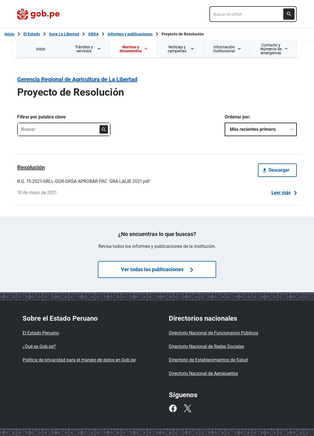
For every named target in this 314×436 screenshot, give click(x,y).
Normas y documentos (134, 49)
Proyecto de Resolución (183, 34)
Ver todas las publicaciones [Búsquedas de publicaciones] (157, 269)
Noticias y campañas (181, 49)
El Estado (31, 34)
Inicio (40, 49)
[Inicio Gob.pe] (9, 34)
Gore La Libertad (64, 34)
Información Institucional (227, 49)
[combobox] (253, 14)
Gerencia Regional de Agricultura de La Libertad (77, 79)
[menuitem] (40, 49)
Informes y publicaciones (130, 34)
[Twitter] (187, 408)
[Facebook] (173, 408)
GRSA (93, 34)
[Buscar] (289, 14)
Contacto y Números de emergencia (274, 49)
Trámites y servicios (88, 49)
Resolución (31, 167)
